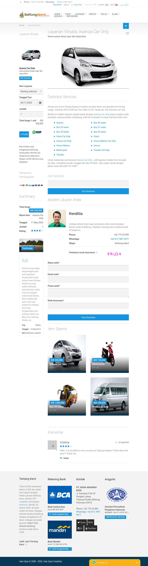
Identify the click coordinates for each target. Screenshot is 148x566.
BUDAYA (58, 16)
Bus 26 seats (100, 122)
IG (81, 528)
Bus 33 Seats (62, 132)
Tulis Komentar (88, 317)
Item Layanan (25, 86)
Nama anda (53, 263)
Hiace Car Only (63, 136)
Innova (97, 145)
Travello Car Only (102, 150)
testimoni (23, 505)
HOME (57, 14)
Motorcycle (61, 150)
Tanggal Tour (25, 97)
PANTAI (92, 14)
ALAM (115, 14)
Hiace (96, 136)
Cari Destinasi (88, 191)
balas (64, 458)
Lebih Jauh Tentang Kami (28, 543)
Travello (60, 154)
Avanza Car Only (101, 114)
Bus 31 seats (100, 127)
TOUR (67, 14)
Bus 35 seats (100, 132)
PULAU (104, 14)
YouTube (91, 528)
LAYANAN (79, 14)
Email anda (53, 274)
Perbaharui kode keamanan (82, 252)
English (103, 5)
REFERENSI (72, 16)
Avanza (59, 122)
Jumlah (22, 109)
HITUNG (24, 134)
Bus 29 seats (62, 127)
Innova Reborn (63, 145)
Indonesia (90, 5)
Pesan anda (54, 286)
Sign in (66, 5)
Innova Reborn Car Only (105, 141)
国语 (113, 5)
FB (91, 522)
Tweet (82, 522)
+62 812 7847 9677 (64, 2)
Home (21, 25)
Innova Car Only (63, 141)
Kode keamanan (56, 300)
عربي (123, 5)
